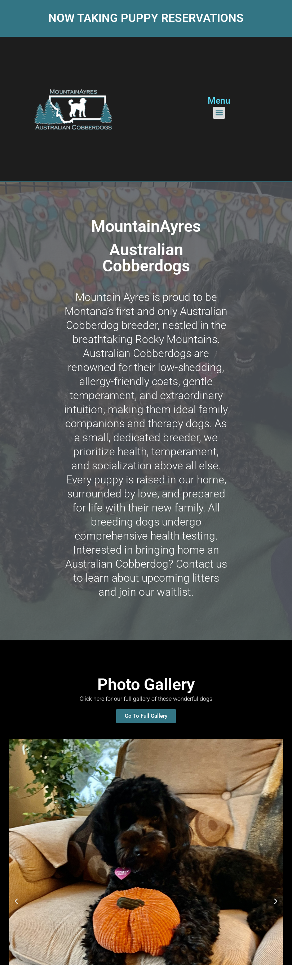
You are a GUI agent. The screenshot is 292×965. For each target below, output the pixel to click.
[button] (219, 113)
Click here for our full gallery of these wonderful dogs (146, 698)
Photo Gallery (146, 684)
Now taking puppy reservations (146, 18)
